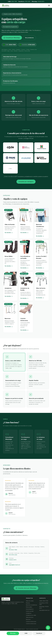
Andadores (28, 613)
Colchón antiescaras (31, 621)
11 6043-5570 (38, 1)
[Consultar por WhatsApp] (48, 628)
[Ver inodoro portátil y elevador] (41, 255)
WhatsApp (13, 633)
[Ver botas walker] (10, 255)
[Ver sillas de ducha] (41, 286)
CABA (9, 45)
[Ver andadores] (10, 286)
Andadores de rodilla (31, 615)
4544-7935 (12, 1)
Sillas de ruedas (30, 601)
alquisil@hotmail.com (14, 565)
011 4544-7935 (13, 549)
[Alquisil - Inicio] (6, 5)
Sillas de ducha (29, 617)
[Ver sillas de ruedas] (10, 223)
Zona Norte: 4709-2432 (43, 603)
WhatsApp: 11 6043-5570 (44, 607)
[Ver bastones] (10, 317)
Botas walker (29, 607)
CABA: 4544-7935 (43, 601)
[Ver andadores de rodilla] (26, 286)
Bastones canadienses (31, 605)
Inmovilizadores (30, 609)
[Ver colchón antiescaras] (26, 317)
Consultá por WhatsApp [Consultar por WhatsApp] (12, 37)
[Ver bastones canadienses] (41, 223)
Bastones (28, 619)
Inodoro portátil (29, 611)
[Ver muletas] (26, 223)
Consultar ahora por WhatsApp (26, 588)
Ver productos (29, 37)
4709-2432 (24, 1)
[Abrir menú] (49, 5)
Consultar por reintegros (26, 181)
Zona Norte (27, 45)
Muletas (28, 603)
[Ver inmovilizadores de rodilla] (26, 255)
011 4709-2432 (13, 554)
